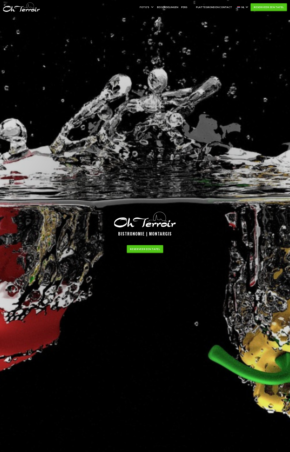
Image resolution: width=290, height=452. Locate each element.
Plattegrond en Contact (214, 7)
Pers (184, 7)
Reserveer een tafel (269, 7)
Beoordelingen (167, 7)
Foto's (147, 7)
